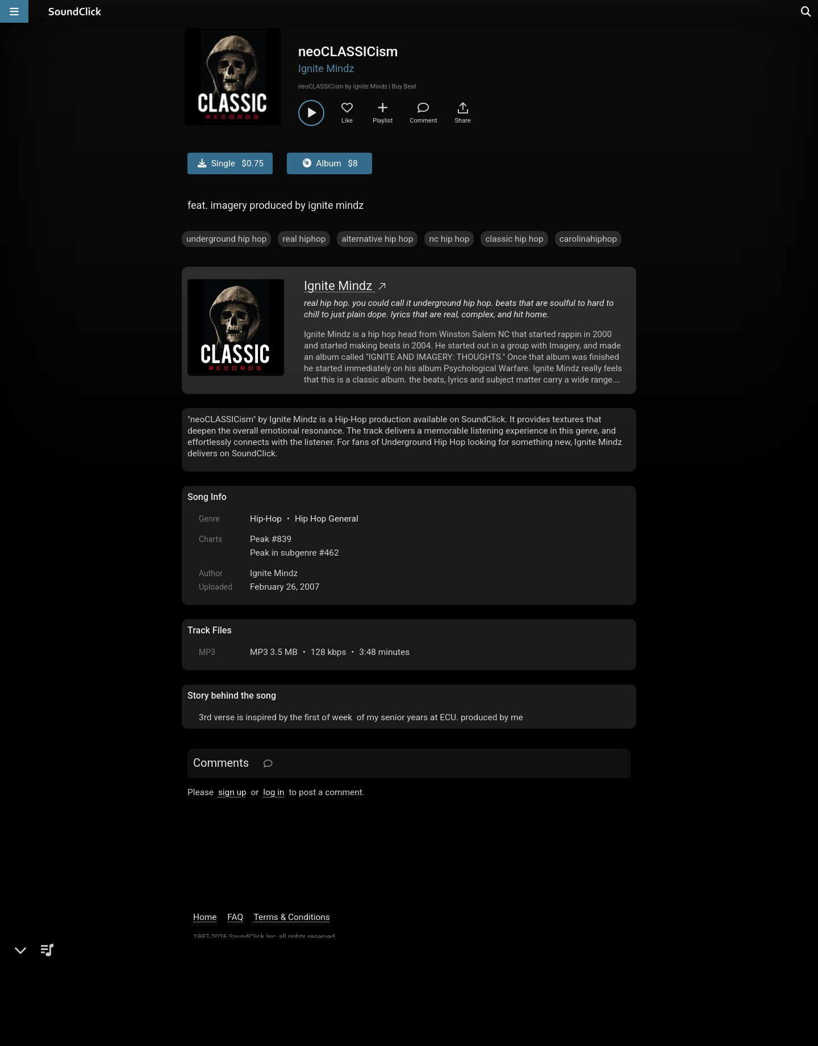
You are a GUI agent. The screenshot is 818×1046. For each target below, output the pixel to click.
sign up (232, 792)
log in (273, 792)
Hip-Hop (266, 519)
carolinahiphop (588, 239)
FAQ (235, 917)
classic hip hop (514, 239)
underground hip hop (226, 239)
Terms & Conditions (292, 917)
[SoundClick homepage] (75, 11)
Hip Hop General (326, 519)
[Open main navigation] (14, 11)
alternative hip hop (377, 239)
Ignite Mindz (326, 68)
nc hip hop (449, 239)
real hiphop (303, 239)
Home (204, 917)
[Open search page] (806, 11)
